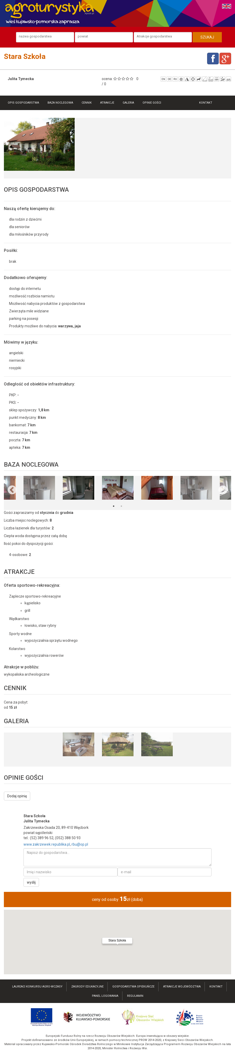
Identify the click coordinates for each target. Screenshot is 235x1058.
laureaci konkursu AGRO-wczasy (37, 986)
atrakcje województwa (182, 986)
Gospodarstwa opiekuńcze (133, 986)
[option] (39, 144)
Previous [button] (12, 490)
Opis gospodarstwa (23, 102)
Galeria (128, 102)
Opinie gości (152, 102)
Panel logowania (105, 996)
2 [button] (121, 506)
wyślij (31, 882)
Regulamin (135, 996)
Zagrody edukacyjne (87, 986)
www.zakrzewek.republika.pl (47, 844)
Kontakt (205, 102)
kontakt (216, 986)
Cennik (87, 102)
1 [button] (113, 506)
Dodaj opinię (17, 796)
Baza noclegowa (60, 102)
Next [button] (223, 490)
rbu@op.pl (80, 844)
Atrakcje (107, 102)
